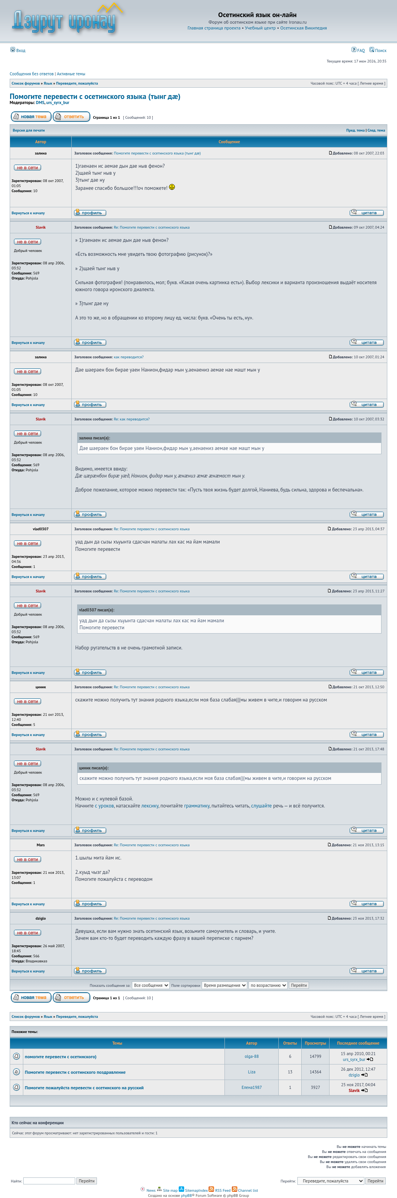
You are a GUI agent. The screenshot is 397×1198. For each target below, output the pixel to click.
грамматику (196, 805)
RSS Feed (220, 1190)
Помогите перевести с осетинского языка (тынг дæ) (95, 96)
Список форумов (26, 83)
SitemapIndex (193, 1190)
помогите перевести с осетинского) (61, 1056)
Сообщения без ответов (32, 73)
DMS (40, 102)
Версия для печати (29, 130)
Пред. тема (355, 130)
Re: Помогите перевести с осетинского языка (152, 227)
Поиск (378, 50)
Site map (167, 1190)
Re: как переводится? (132, 419)
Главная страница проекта (214, 28)
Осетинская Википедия (303, 28)
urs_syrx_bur (57, 102)
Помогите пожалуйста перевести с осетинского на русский (84, 1087)
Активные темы (71, 73)
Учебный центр (260, 28)
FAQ (358, 50)
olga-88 (252, 1056)
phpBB (186, 1195)
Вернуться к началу (28, 212)
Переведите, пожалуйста (77, 83)
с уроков (104, 805)
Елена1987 (252, 1087)
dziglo (354, 1075)
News (147, 1190)
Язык (48, 83)
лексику (150, 805)
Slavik (354, 1090)
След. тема (376, 130)
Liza (251, 1072)
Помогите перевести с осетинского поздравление (75, 1072)
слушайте (261, 805)
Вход (18, 50)
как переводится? (129, 356)
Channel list (245, 1190)
